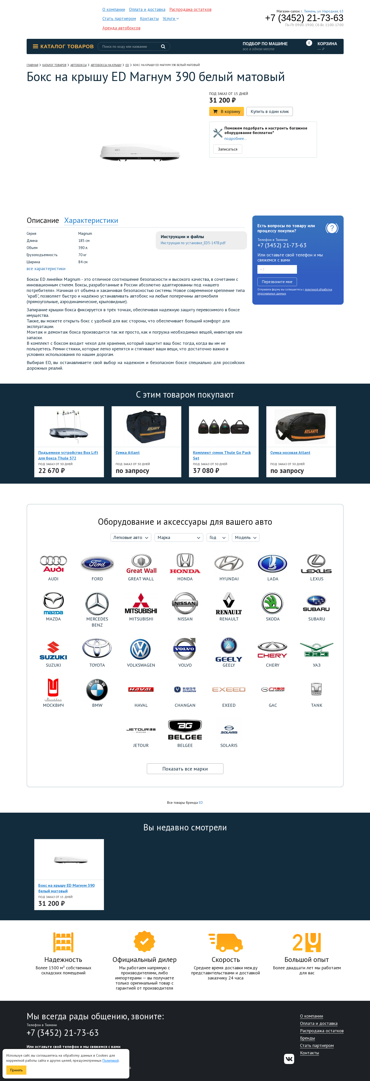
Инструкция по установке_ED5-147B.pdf (193, 242)
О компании (113, 9)
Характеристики (91, 220)
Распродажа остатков (190, 9)
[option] (49, 120)
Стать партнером (119, 18)
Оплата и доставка (147, 9)
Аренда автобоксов (121, 28)
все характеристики (46, 268)
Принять (16, 1070)
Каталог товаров (63, 46)
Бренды (307, 1038)
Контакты (149, 18)
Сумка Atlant (128, 452)
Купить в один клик (270, 111)
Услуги (171, 18)
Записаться (227, 149)
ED (201, 802)
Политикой (110, 1060)
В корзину (226, 111)
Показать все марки (185, 768)
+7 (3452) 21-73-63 (304, 18)
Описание (43, 220)
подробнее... (235, 138)
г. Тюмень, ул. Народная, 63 (322, 11)
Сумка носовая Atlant (290, 452)
